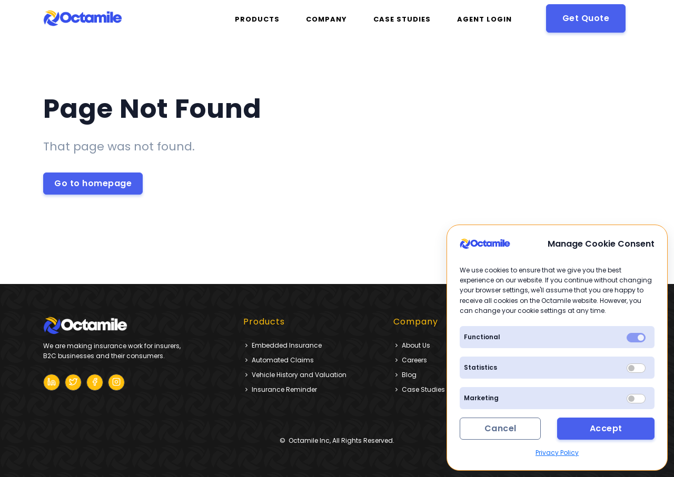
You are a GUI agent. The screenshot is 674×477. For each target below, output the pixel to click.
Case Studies (419, 389)
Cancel (500, 428)
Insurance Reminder (280, 389)
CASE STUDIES (402, 19)
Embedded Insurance (282, 345)
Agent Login (484, 19)
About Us (411, 345)
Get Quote (586, 18)
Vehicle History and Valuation (294, 374)
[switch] (636, 368)
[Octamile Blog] (51, 382)
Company (326, 19)
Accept (606, 428)
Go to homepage (93, 183)
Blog (405, 374)
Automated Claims (278, 360)
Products (257, 19)
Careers (410, 360)
